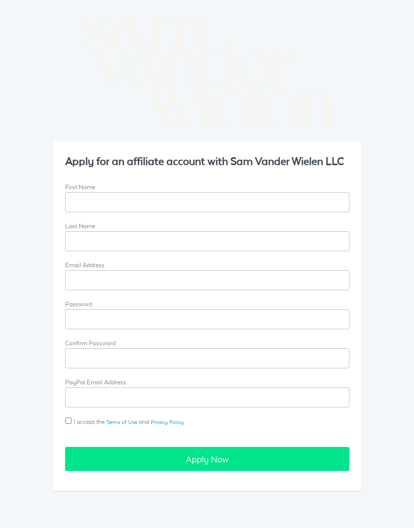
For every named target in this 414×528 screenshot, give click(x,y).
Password (78, 304)
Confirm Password (90, 343)
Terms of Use (121, 421)
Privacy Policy (167, 421)
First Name (80, 187)
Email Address (85, 265)
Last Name (80, 226)
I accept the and (129, 421)
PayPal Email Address (95, 382)
